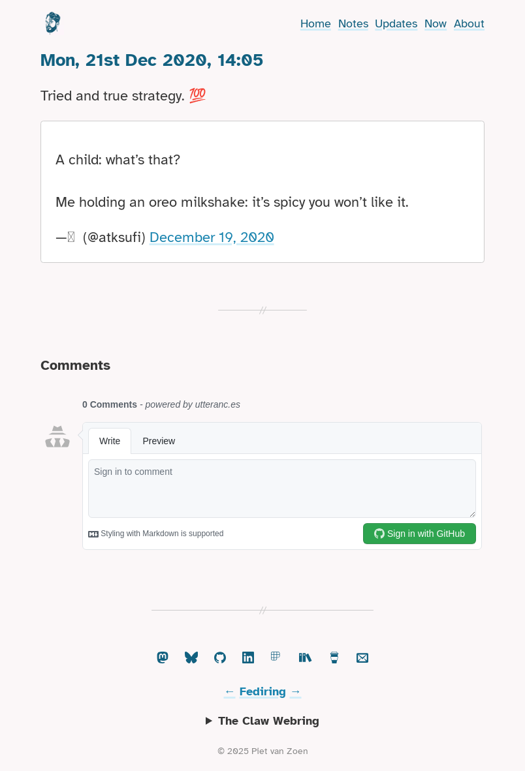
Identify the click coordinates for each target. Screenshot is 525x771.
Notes (353, 23)
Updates (396, 23)
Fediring (263, 691)
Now (435, 23)
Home (315, 23)
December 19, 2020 (212, 237)
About (469, 23)
